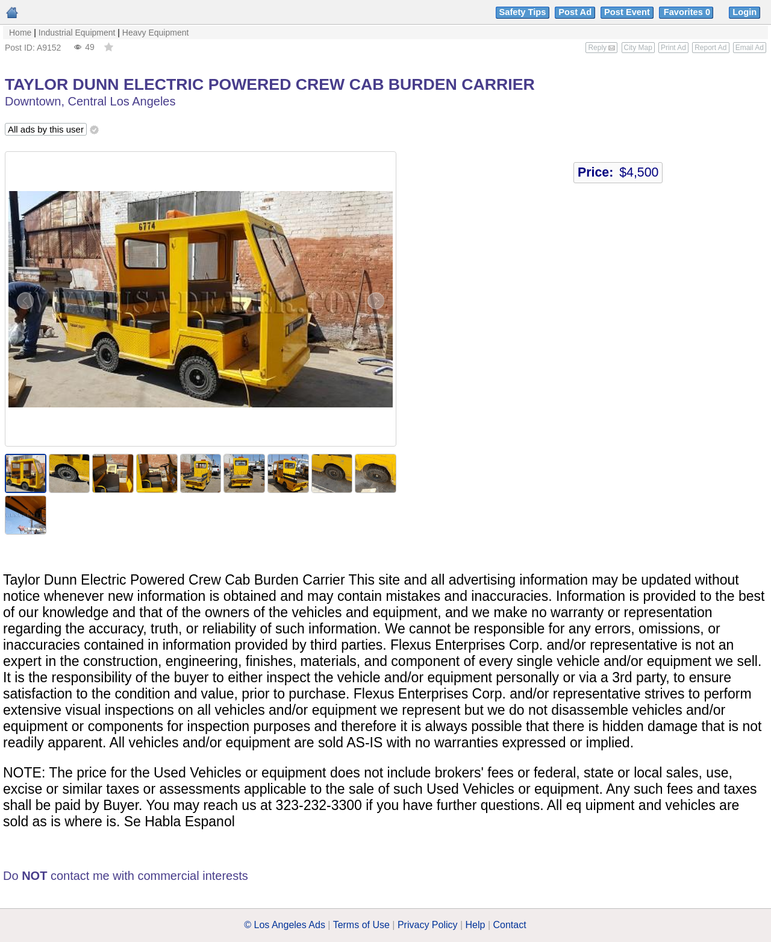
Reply (601, 47)
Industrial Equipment (77, 32)
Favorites (688, 12)
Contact (509, 925)
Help (475, 925)
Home (20, 32)
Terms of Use (361, 925)
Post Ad (575, 12)
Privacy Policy (428, 925)
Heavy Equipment (155, 32)
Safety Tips (522, 12)
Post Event (627, 12)
